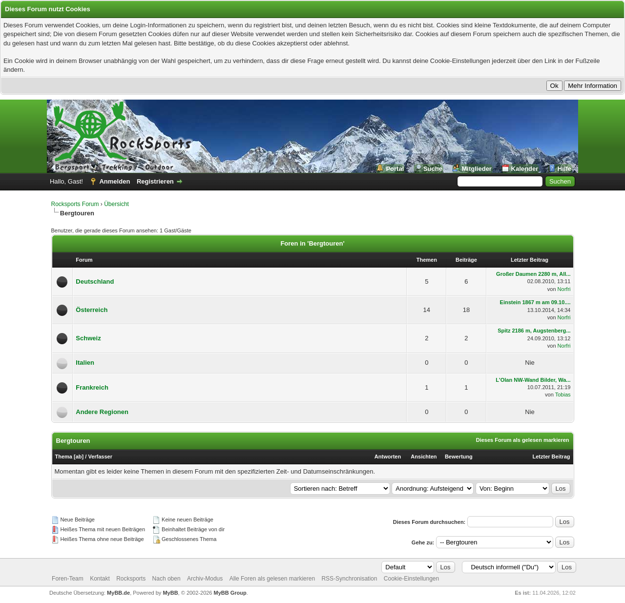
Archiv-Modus (205, 578)
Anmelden (114, 181)
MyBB (170, 593)
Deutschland (95, 281)
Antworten (388, 456)
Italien (85, 362)
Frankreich (92, 387)
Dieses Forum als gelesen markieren (522, 440)
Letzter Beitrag (551, 456)
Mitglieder (477, 168)
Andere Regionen (102, 412)
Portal (395, 168)
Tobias (563, 394)
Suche (432, 168)
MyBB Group (230, 593)
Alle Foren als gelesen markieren (272, 578)
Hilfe (564, 168)
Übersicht (116, 204)
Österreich (91, 309)
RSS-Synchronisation (349, 578)
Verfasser (100, 456)
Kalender (525, 168)
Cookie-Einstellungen (411, 578)
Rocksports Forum (75, 204)
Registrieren (155, 181)
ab (79, 456)
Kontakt (100, 578)
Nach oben (166, 578)
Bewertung (459, 456)
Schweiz (88, 338)
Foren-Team (67, 578)
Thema (63, 456)
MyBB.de (118, 593)
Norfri (564, 289)
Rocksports (131, 578)
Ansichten (424, 456)
